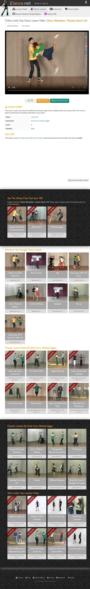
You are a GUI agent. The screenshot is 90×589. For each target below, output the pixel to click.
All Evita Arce (37, 227)
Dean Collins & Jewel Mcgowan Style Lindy (17, 550)
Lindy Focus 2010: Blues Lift (15, 274)
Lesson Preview (12, 26)
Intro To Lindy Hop (57, 516)
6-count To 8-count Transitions (17, 450)
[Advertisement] (46, 161)
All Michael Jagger (57, 227)
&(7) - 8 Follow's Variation (15, 305)
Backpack (57, 304)
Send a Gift (50, 13)
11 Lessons (29, 386)
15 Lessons (8, 354)
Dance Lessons (38, 9)
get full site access (60, 101)
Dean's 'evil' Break (36, 304)
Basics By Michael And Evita (57, 405)
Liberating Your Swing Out (17, 481)
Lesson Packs (19, 9)
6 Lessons (8, 386)
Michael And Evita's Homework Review (17, 228)
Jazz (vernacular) (32, 410)
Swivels (37, 480)
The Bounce (77, 449)
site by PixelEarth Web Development (45, 581)
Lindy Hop (34, 117)
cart (43, 101)
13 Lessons (10, 210)
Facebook (60, 578)
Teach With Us (39, 578)
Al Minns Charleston (57, 480)
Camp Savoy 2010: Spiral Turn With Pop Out (15, 336)
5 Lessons (30, 499)
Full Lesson (26, 26)
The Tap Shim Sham (15, 403)
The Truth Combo (36, 371)
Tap (11, 410)
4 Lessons (51, 354)
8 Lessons (29, 354)
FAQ (27, 578)
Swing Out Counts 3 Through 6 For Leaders (77, 481)
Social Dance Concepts (77, 518)
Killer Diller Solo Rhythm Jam (79, 405)
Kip (57, 273)
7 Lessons (51, 386)
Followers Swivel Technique (37, 518)
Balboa (34, 311)
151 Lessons (31, 210)
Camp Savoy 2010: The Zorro (78, 274)
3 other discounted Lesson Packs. (31, 138)
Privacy (50, 578)
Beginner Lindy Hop (16, 516)
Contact (19, 578)
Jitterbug (34, 280)
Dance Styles (72, 9)
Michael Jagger (44, 121)
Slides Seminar (36, 403)
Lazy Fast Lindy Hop (77, 549)
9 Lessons (10, 499)
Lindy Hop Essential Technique (78, 372)
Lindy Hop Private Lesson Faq (15, 372)
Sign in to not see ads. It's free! (78, 180)
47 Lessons (51, 210)
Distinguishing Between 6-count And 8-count (57, 451)
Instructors (55, 9)
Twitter (71, 578)
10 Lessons (51, 532)
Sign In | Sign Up (41, 3)
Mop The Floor (36, 273)
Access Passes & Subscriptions (26, 14)
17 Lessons (51, 499)
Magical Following (57, 371)
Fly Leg (79, 304)
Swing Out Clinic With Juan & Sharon (57, 550)
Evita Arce (34, 121)
